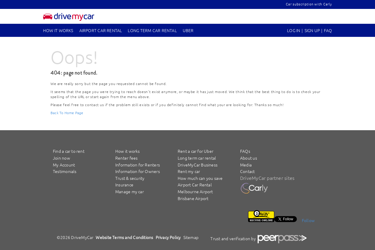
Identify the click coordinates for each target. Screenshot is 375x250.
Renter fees (126, 158)
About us (248, 158)
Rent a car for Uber (195, 151)
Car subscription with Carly (309, 3)
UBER (188, 30)
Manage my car (129, 191)
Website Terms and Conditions (124, 237)
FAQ (328, 30)
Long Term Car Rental (152, 30)
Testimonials (65, 171)
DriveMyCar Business (198, 165)
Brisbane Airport (193, 198)
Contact (247, 171)
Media (246, 165)
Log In (293, 30)
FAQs (245, 151)
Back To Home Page (67, 112)
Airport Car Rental (100, 30)
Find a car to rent (68, 151)
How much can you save (200, 178)
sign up (312, 30)
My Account (64, 165)
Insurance (124, 185)
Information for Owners (137, 171)
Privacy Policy (168, 237)
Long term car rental (197, 158)
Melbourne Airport (195, 191)
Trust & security (129, 178)
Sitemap (191, 237)
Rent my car (189, 171)
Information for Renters (137, 165)
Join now (61, 158)
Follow (308, 220)
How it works (58, 30)
